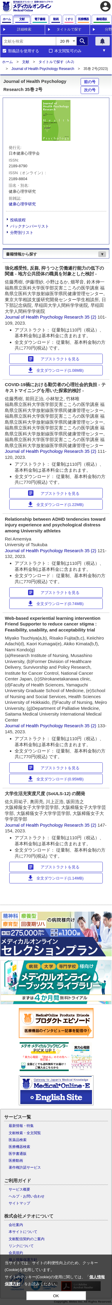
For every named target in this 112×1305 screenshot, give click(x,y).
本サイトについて (23, 1232)
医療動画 (16, 1160)
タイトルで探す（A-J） (57, 62)
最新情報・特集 (21, 1126)
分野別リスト (21, 232)
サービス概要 (19, 1189)
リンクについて (21, 1246)
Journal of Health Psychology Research (42, 69)
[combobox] (29, 41)
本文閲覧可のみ (68, 51)
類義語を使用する (23, 51)
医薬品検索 (18, 1140)
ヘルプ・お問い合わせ (27, 1196)
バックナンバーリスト (29, 226)
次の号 (90, 90)
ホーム (7, 62)
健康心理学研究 (22, 204)
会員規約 (16, 1253)
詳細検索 (24, 29)
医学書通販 (18, 1154)
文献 (25, 62)
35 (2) (91, 316)
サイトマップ (19, 1203)
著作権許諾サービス (25, 1167)
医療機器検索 (19, 1147)
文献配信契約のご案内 (27, 1239)
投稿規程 (18, 220)
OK (56, 1296)
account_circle (105, 6)
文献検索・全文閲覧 (25, 1133)
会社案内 (16, 1225)
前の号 (90, 82)
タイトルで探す (69, 29)
